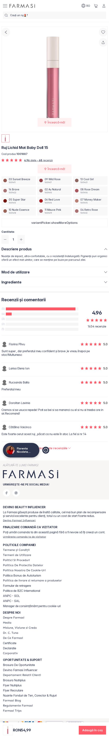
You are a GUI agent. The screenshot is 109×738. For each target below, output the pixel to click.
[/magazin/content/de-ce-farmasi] (13, 638)
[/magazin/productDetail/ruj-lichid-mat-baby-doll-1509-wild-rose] (54, 180)
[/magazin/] (22, 6)
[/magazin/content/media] (7, 623)
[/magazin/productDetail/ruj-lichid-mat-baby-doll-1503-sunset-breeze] (18, 180)
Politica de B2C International (21, 591)
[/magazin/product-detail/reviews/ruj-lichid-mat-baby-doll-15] (54, 448)
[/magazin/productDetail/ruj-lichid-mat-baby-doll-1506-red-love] (54, 201)
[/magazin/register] (19, 520)
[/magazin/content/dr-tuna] (10, 633)
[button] (54, 222)
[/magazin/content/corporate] (10, 653)
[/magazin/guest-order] (24, 537)
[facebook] (6, 493)
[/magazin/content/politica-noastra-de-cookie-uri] (24, 570)
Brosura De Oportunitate (19, 665)
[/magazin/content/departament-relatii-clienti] (22, 675)
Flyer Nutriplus (12, 685)
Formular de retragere (17, 585)
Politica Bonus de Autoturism (22, 575)
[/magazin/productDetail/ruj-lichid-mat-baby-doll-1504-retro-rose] (90, 211)
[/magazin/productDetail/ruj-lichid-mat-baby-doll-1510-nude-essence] (18, 211)
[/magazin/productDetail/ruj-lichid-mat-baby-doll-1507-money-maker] (90, 201)
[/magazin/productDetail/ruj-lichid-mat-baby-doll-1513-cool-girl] (90, 180)
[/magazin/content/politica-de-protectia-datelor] (23, 565)
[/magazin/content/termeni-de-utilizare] (17, 555)
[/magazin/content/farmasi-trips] (12, 711)
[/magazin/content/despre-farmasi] (13, 617)
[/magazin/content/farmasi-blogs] (12, 700)
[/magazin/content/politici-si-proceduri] (16, 560)
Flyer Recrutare (13, 690)
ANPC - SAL (11, 601)
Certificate (9, 643)
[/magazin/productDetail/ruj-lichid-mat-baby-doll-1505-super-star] (18, 201)
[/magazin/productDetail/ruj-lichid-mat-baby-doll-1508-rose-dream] (90, 190)
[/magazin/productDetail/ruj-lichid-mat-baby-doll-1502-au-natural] (54, 190)
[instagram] (16, 493)
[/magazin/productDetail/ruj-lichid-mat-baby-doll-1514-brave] (18, 190)
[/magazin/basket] (96, 6)
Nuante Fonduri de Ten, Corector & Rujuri (30, 695)
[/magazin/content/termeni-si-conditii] (16, 550)
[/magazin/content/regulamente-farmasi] (18, 705)
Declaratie (9, 648)
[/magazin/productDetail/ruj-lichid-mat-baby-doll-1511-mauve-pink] (54, 211)
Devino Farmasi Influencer (20, 670)
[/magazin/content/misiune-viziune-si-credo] (20, 628)
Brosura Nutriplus (14, 680)
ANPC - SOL (11, 596)
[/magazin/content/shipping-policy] (32, 580)
